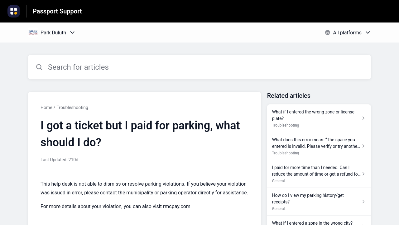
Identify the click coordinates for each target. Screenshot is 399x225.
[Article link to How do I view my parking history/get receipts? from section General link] (319, 202)
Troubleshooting (72, 107)
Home (46, 107)
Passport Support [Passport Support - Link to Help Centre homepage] (57, 11)
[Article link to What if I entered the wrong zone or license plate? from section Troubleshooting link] (319, 118)
